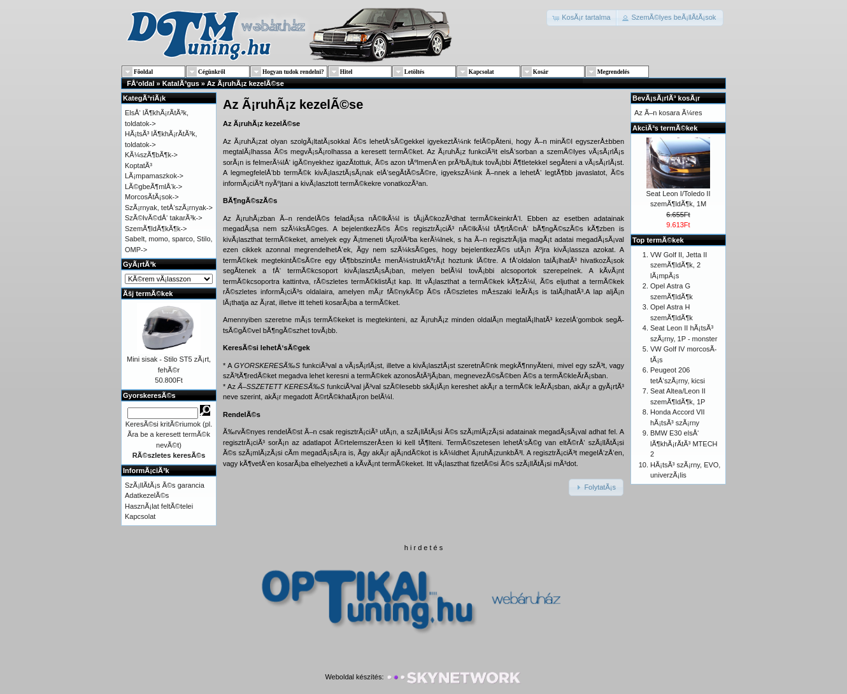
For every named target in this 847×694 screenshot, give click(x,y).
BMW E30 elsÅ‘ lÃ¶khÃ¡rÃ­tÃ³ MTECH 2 (684, 443)
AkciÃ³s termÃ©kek (664, 128)
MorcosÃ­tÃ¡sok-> (152, 197)
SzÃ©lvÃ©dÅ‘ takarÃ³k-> (164, 218)
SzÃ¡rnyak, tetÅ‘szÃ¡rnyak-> (169, 207)
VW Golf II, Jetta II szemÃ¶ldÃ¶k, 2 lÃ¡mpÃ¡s (678, 265)
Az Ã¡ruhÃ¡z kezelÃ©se (245, 83)
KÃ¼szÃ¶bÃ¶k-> (151, 155)
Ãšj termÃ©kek (148, 293)
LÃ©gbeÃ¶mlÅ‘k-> (153, 186)
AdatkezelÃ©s (147, 495)
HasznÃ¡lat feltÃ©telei (159, 506)
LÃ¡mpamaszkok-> (154, 176)
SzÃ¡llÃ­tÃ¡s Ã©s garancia (164, 485)
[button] (582, 18)
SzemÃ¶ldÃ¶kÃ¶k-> (156, 228)
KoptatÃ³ (138, 165)
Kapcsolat (140, 516)
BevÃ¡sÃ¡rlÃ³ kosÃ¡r (666, 98)
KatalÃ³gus (180, 83)
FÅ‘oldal (140, 83)
